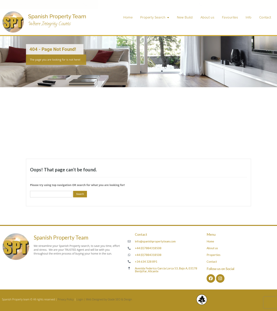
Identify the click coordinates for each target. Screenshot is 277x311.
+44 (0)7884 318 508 (106, 4)
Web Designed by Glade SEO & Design (109, 299)
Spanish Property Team (57, 16)
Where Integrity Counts (49, 24)
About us (207, 17)
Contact (265, 17)
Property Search (154, 17)
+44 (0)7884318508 (148, 248)
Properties (213, 255)
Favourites (230, 17)
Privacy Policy (66, 299)
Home (128, 17)
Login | (81, 299)
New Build (185, 17)
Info (248, 17)
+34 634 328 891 (219, 4)
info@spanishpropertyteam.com (34, 4)
